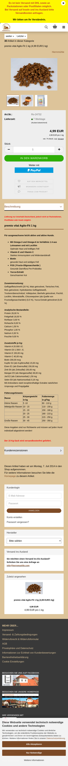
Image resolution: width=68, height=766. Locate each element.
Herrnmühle (58, 52)
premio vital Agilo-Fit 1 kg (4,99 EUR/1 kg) (34, 600)
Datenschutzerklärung (55, 738)
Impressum (8, 630)
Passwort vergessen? (18, 522)
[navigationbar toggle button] (63, 27)
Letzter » (21, 36)
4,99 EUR (34, 607)
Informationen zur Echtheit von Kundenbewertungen (29, 653)
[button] (8, 149)
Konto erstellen (14, 517)
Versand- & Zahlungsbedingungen (19, 634)
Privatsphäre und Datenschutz (17, 648)
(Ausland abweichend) (39, 123)
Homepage (10, 476)
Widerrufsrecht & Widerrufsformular (20, 639)
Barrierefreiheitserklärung (15, 657)
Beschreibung (12, 206)
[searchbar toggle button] (46, 27)
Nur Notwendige (34, 753)
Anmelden (34, 511)
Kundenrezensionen (16, 450)
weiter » (10, 36)
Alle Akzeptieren (34, 744)
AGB (4, 643)
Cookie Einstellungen (13, 661)
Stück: (7, 144)
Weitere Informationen (34, 760)
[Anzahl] (34, 149)
